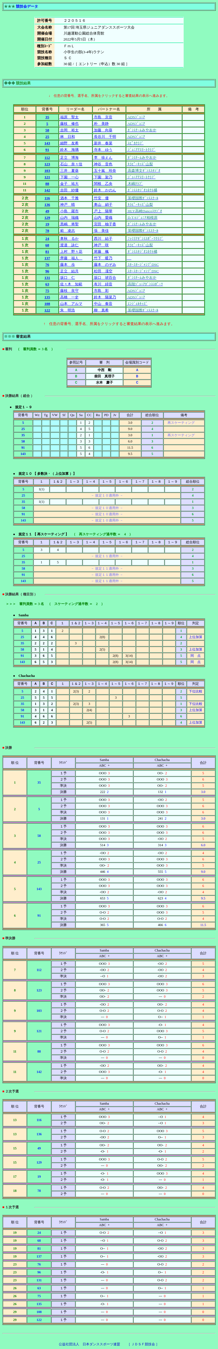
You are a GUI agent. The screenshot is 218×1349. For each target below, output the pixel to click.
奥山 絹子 (102, 204)
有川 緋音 (102, 284)
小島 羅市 (69, 211)
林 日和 (67, 136)
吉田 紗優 (69, 190)
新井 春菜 (102, 143)
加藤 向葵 (102, 130)
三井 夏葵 (69, 170)
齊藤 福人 (70, 258)
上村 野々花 (70, 251)
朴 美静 (101, 123)
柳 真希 (101, 310)
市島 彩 (101, 290)
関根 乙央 (102, 183)
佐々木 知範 (70, 284)
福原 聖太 (69, 117)
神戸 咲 (101, 245)
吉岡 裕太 (69, 130)
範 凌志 (67, 230)
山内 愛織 (102, 217)
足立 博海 (69, 157)
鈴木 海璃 (69, 149)
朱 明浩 (67, 310)
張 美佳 (101, 230)
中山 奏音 (102, 304)
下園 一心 (69, 177)
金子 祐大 (69, 183)
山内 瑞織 (69, 217)
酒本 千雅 (69, 198)
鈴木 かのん (104, 190)
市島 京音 (102, 117)
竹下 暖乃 (102, 258)
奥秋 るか (69, 238)
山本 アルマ (70, 304)
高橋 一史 (69, 297)
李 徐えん (102, 157)
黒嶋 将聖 (69, 224)
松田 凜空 (102, 271)
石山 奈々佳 (70, 164)
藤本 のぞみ (104, 264)
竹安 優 (101, 198)
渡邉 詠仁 (69, 245)
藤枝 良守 (69, 290)
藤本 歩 (67, 264)
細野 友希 (69, 143)
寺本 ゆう (102, 149)
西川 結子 (102, 238)
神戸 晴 (67, 204)
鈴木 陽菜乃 (104, 297)
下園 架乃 (102, 177)
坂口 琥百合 (104, 277)
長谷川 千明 (104, 136)
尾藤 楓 (101, 251)
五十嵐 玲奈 (104, 170)
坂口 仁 (67, 277)
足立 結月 (69, 271)
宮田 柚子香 (104, 224)
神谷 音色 (102, 164)
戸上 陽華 (102, 211)
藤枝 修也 (69, 123)
